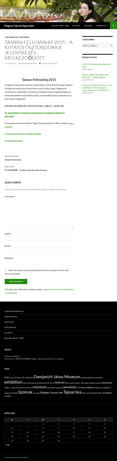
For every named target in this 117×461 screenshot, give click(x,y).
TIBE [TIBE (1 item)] (83, 393)
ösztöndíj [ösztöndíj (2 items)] (107, 392)
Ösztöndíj (88, 26)
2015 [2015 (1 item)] (12, 378)
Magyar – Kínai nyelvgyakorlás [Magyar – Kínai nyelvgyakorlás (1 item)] (15, 388)
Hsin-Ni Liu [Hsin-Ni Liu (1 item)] (50, 383)
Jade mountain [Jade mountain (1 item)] (75, 383)
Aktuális (76, 26)
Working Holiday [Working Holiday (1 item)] (96, 393)
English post (10, 327)
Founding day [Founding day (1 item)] (41, 383)
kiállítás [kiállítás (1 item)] (91, 383)
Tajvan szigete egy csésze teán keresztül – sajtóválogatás (95, 75)
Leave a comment (49, 63)
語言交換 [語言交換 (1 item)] (7, 396)
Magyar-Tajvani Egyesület (19, 25)
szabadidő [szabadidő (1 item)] (14, 393)
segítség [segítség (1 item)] (7, 393)
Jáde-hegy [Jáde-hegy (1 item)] (84, 383)
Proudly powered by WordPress (16, 457)
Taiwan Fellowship (39, 158)
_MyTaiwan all (12, 37)
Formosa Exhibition (14, 311)
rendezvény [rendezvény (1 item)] (98, 388)
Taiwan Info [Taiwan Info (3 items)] (56, 392)
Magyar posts (10, 317)
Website (9, 258)
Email (8, 245)
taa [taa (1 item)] (34, 393)
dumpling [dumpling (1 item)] (83, 378)
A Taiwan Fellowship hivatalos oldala (23, 133)
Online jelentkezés (14, 140)
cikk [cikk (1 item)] (22, 378)
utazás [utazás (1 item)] (87, 393)
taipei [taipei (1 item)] (38, 393)
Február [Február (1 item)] (25, 383)
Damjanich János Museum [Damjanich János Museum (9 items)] (57, 376)
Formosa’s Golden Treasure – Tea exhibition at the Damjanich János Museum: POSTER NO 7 (97, 87)
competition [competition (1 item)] (29, 378)
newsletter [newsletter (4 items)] (70, 387)
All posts (8, 333)
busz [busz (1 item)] (19, 378)
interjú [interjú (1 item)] (67, 383)
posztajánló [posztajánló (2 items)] (87, 387)
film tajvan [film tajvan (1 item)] (32, 383)
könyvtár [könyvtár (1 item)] (98, 383)
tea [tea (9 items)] (78, 392)
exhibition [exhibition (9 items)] (13, 382)
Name (8, 233)
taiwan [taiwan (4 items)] (44, 392)
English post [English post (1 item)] (91, 378)
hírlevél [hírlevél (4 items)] (59, 382)
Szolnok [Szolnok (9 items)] (25, 392)
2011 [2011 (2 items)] (7, 377)
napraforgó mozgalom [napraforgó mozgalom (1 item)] (54, 388)
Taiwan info (101, 26)
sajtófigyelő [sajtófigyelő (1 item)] (106, 388)
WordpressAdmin (28, 63)
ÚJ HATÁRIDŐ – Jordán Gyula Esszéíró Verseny (39, 168)
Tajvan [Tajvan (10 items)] (69, 391)
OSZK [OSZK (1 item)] (80, 388)
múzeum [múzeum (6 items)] (39, 387)
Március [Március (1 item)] (29, 388)
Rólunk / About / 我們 (60, 26)
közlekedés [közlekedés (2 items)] (106, 382)
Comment (10, 196)
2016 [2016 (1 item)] (15, 378)
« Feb (7, 445)
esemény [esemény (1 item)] (99, 378)
